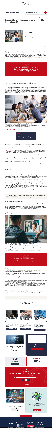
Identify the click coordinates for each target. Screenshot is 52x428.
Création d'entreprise (20, 424)
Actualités (26, 6)
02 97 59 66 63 (45, 0)
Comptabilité (18, 425)
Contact (33, 6)
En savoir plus (42, 427)
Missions (19, 6)
